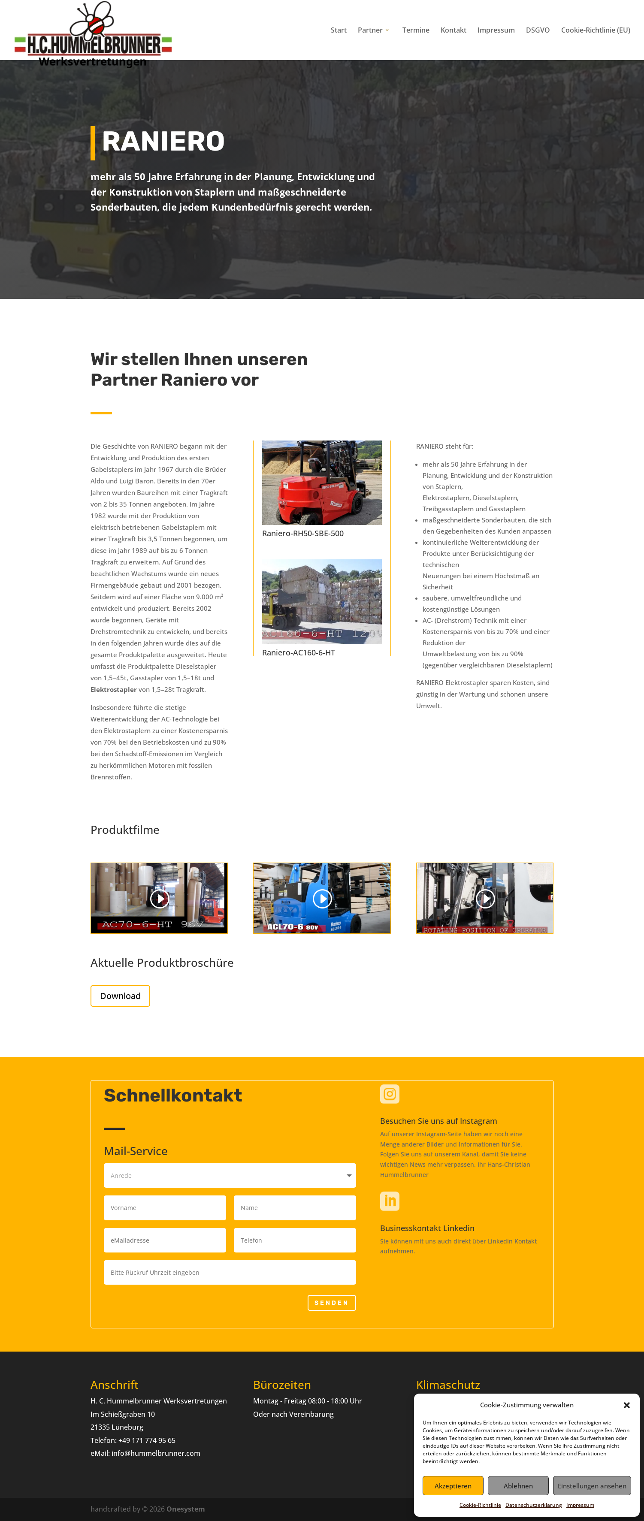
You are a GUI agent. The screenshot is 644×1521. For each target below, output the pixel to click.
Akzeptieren (453, 1486)
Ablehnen (518, 1486)
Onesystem (185, 1509)
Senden (331, 1303)
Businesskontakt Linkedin (427, 1228)
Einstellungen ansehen (592, 1486)
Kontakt (453, 31)
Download (120, 996)
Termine (415, 31)
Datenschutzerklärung (533, 1505)
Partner (370, 31)
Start (339, 31)
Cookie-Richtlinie (480, 1505)
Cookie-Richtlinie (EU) (595, 31)
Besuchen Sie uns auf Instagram (438, 1121)
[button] (627, 1405)
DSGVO (538, 31)
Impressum (580, 1505)
